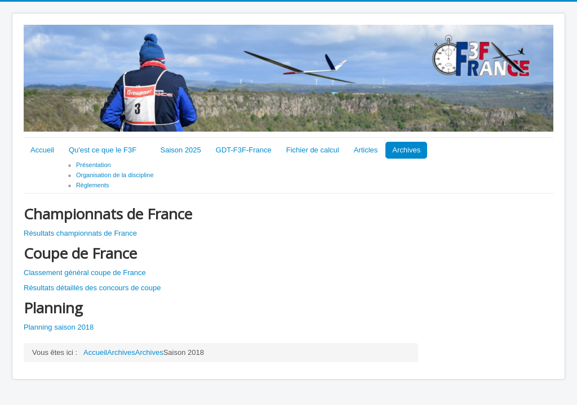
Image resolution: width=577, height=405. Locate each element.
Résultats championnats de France (80, 233)
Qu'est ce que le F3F (102, 150)
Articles (366, 150)
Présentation (93, 164)
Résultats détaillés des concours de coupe (92, 288)
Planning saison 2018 (59, 327)
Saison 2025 (181, 150)
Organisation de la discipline (115, 175)
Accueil (42, 150)
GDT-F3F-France (244, 150)
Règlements (92, 185)
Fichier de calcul (312, 150)
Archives (406, 150)
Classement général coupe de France (85, 272)
